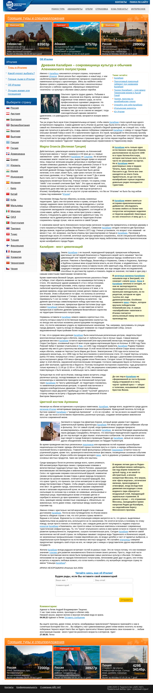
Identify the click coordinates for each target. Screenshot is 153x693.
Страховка (102, 9)
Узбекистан (14, 43)
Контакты (121, 2)
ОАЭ (13, 217)
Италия (53, 76)
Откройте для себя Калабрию (128, 105)
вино (126, 302)
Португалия (17, 222)
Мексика (15, 211)
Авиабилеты (75, 9)
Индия (14, 171)
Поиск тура (58, 9)
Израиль (15, 165)
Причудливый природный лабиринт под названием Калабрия (126, 84)
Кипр (13, 188)
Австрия (15, 113)
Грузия (14, 148)
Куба (13, 199)
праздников (88, 444)
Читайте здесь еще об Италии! (94, 573)
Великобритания (20, 125)
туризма (53, 552)
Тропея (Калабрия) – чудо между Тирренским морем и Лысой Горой (130, 93)
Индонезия (17, 176)
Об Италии (46, 59)
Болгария (16, 119)
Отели (89, 9)
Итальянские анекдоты (125, 108)
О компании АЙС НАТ (50, 687)
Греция (15, 142)
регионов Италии (48, 409)
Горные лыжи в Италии (21, 79)
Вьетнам (15, 136)
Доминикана (18, 153)
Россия (15, 108)
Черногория (17, 263)
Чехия (14, 268)
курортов (44, 526)
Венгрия (15, 131)
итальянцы (125, 539)
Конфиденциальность (26, 687)
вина (132, 281)
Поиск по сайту (139, 2)
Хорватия (16, 257)
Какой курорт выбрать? (21, 73)
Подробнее (44, 672)
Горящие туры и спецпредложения (36, 642)
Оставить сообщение (75, 617)
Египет (14, 159)
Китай (14, 194)
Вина (139, 281)
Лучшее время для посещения (19, 92)
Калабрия (118, 78)
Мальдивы (17, 205)
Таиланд (15, 228)
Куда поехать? (119, 9)
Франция (16, 251)
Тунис (14, 234)
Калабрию (76, 156)
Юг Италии (119, 111)
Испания (15, 182)
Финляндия (17, 245)
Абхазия (59, 43)
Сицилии (88, 156)
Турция (15, 240)
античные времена (124, 276)
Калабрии (54, 73)
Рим (81, 346)
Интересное (138, 9)
